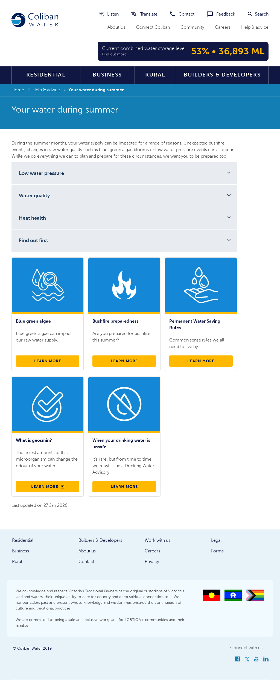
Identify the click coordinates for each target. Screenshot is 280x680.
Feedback (221, 14)
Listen (109, 14)
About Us (116, 27)
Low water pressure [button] (41, 173)
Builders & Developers (222, 75)
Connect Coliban (153, 27)
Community (192, 27)
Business (107, 75)
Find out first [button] (33, 240)
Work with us (157, 540)
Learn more (47, 361)
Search (258, 14)
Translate (144, 14)
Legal (216, 540)
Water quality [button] (34, 195)
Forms (217, 551)
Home (17, 89)
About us (87, 551)
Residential (46, 75)
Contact (182, 14)
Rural (155, 75)
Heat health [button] (32, 218)
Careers (223, 27)
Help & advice (255, 27)
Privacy (152, 561)
